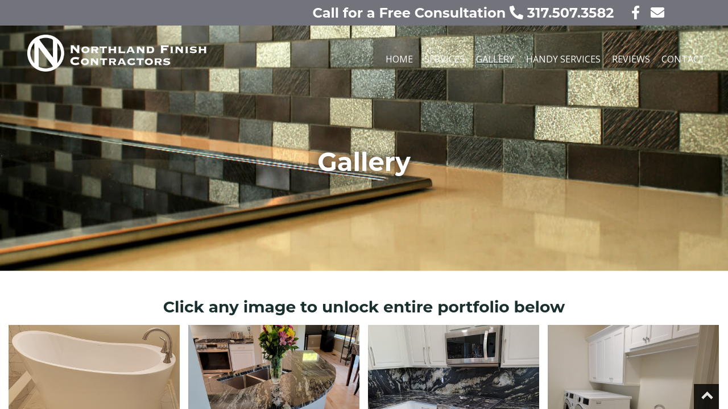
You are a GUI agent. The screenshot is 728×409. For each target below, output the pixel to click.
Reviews (631, 59)
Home (399, 59)
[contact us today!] (654, 13)
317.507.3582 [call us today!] (564, 13)
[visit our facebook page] (629, 13)
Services (444, 59)
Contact (683, 59)
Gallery (495, 59)
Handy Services (563, 59)
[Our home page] (177, 63)
